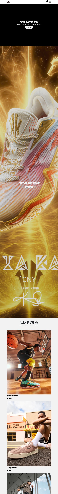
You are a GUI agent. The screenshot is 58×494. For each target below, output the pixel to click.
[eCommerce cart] (43, 2)
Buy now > (9, 398)
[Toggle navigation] (50, 2)
